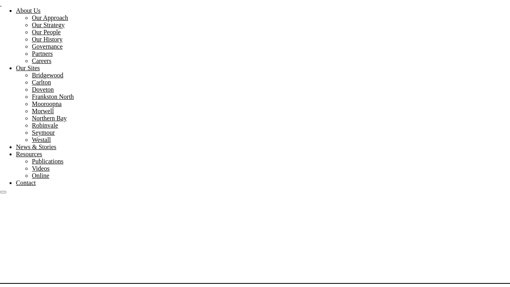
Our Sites (28, 68)
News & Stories (36, 147)
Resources (29, 154)
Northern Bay (49, 118)
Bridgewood (47, 75)
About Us (28, 10)
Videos (40, 168)
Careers (41, 60)
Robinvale (45, 125)
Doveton (43, 89)
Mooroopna (47, 103)
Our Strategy (48, 25)
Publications (47, 161)
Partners (42, 53)
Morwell (43, 111)
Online (40, 175)
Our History (47, 39)
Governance (47, 46)
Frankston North (53, 96)
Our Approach (50, 17)
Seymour (43, 132)
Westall (41, 139)
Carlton (41, 82)
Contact (26, 182)
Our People (46, 32)
